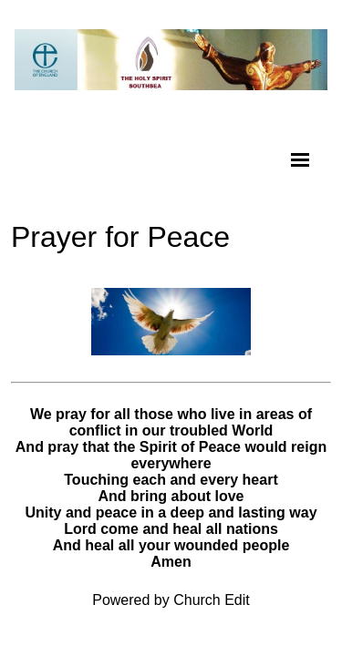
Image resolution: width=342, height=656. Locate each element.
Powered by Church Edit (171, 600)
